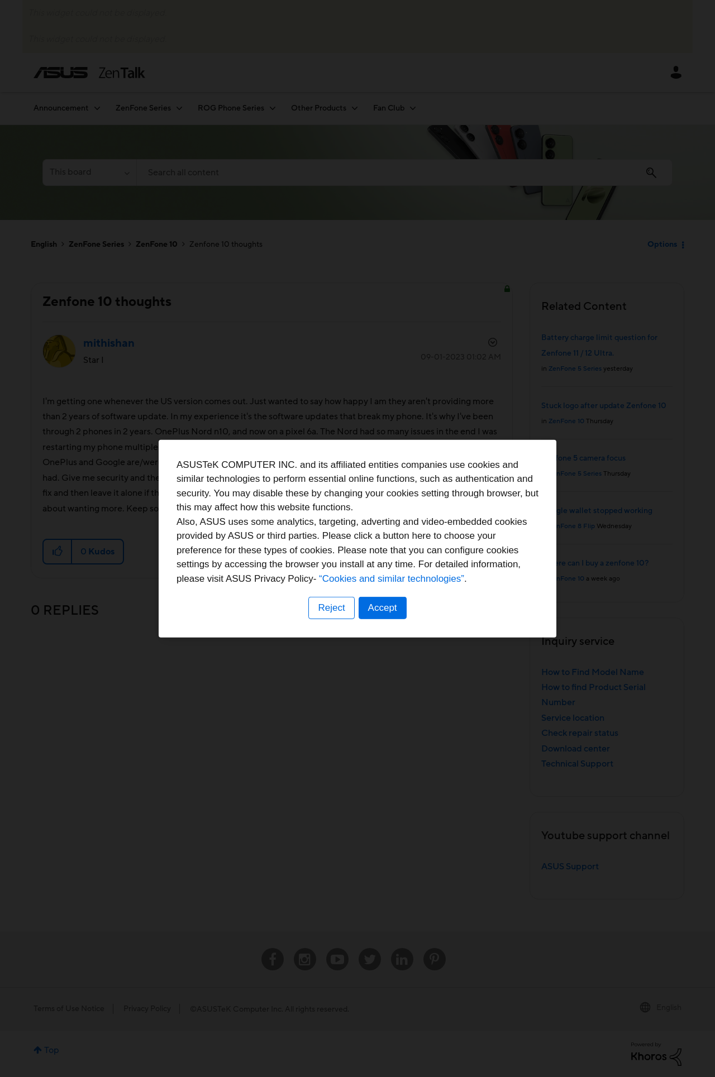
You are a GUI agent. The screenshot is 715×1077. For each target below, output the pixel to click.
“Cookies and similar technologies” (391, 578)
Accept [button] (382, 607)
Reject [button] (331, 607)
